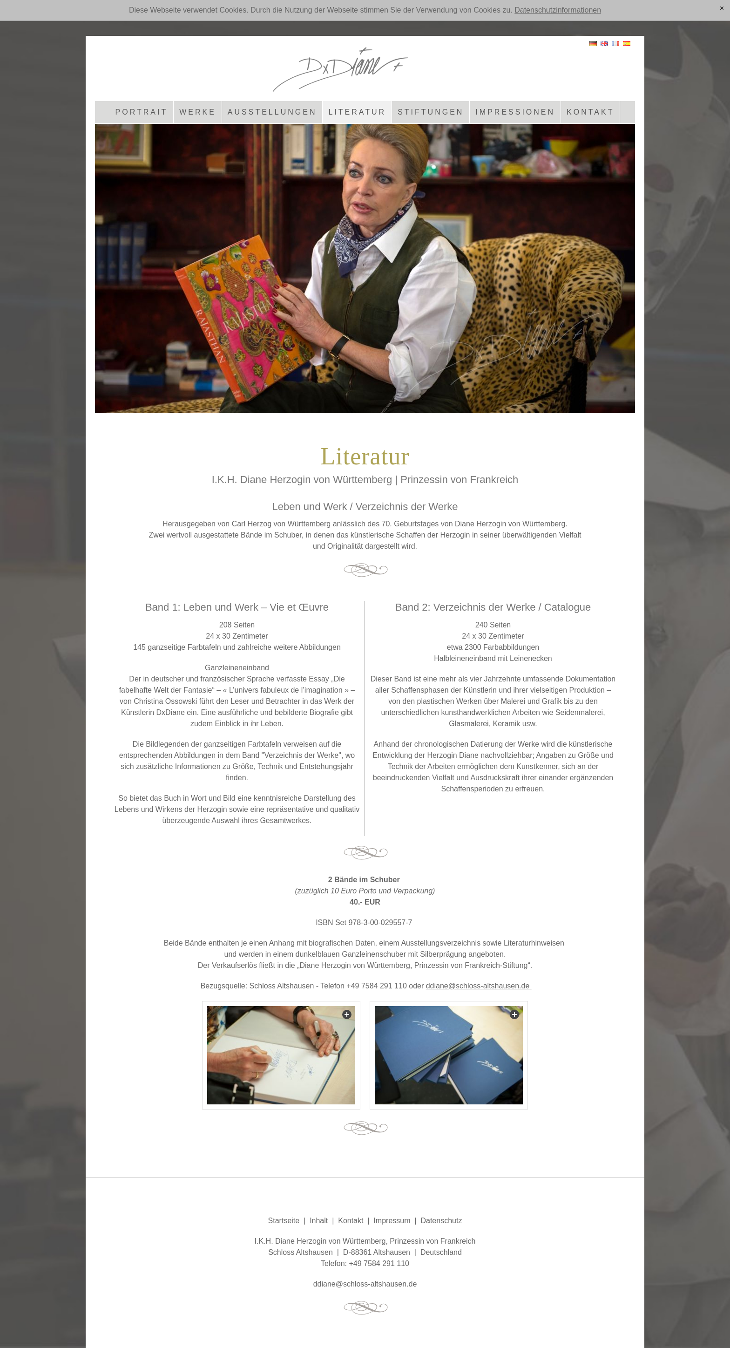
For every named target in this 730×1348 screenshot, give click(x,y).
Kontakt (590, 112)
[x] (721, 9)
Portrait (141, 112)
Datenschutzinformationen (557, 10)
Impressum (391, 1221)
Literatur (357, 112)
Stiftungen (431, 112)
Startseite (284, 1221)
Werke (197, 112)
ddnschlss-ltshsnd (365, 1284)
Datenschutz (441, 1221)
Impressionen (515, 112)
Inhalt (319, 1221)
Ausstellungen (272, 112)
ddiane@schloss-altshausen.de (479, 986)
